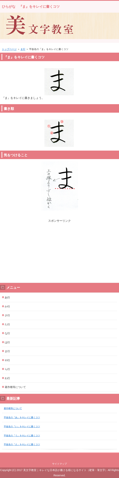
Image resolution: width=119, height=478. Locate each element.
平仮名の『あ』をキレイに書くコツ (22, 417)
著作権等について (15, 387)
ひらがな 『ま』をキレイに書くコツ (31, 6)
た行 (7, 324)
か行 (7, 306)
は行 (7, 342)
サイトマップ (59, 463)
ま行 (22, 49)
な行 (7, 333)
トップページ (9, 49)
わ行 (7, 378)
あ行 (7, 297)
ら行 (7, 369)
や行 (7, 360)
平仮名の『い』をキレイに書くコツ (22, 426)
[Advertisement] (59, 249)
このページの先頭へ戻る (59, 456)
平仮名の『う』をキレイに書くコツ (22, 435)
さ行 (7, 315)
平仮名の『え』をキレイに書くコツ (22, 444)
